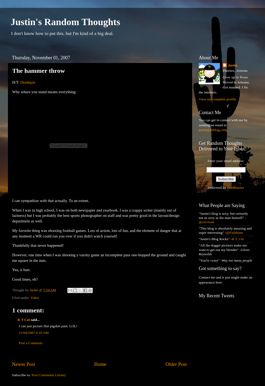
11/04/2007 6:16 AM (34, 333)
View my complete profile (217, 99)
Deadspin (27, 82)
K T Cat (23, 320)
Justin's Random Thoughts (65, 22)
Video (34, 298)
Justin (232, 65)
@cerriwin (206, 222)
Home (100, 364)
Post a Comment (30, 343)
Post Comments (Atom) (48, 375)
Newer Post (23, 364)
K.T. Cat (238, 239)
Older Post (176, 364)
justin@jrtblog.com (213, 130)
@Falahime (234, 233)
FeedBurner (235, 188)
